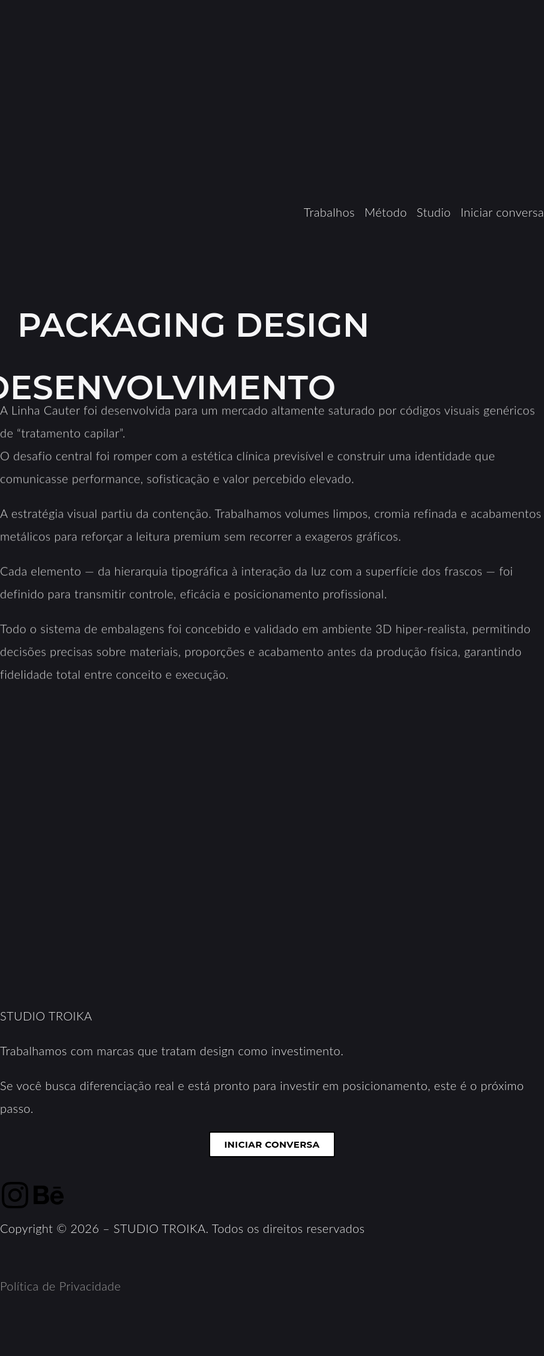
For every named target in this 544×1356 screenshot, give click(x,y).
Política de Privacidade (60, 1286)
